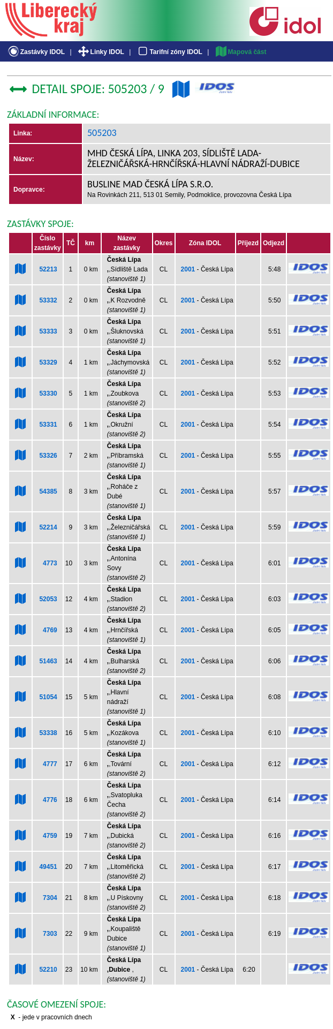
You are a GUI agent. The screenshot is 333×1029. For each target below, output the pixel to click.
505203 (102, 133)
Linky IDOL (100, 52)
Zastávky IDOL (35, 52)
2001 (188, 269)
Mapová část (240, 52)
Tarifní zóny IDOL (169, 52)
